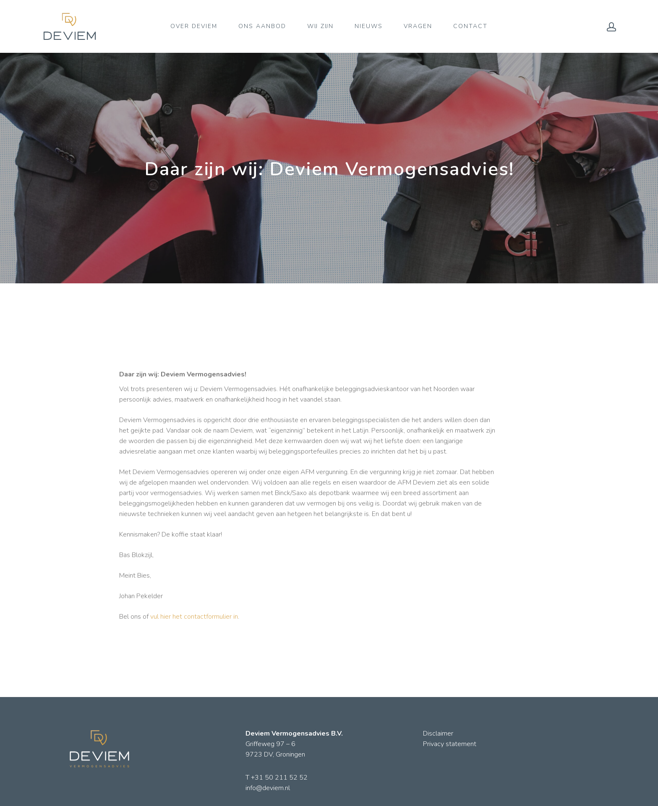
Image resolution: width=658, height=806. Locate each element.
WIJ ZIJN (320, 26)
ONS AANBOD (262, 26)
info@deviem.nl (267, 788)
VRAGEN (418, 26)
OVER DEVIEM (193, 26)
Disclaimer (438, 733)
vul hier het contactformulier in (194, 621)
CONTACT (470, 26)
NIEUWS (369, 26)
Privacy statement (449, 744)
